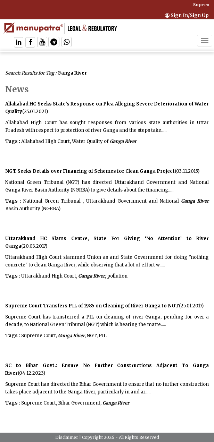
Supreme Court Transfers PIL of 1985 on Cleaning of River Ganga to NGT (92, 306)
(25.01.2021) (35, 111)
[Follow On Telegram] (53, 42)
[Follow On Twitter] (42, 42)
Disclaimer (66, 437)
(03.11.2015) (187, 171)
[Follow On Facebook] (30, 42)
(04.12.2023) (31, 373)
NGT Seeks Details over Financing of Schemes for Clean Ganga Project (90, 171)
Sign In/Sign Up (187, 15)
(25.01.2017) (191, 306)
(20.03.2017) (34, 246)
